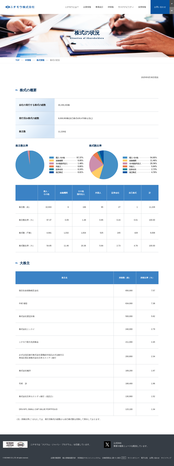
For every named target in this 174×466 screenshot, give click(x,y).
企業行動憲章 (56, 458)
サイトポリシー (133, 458)
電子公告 (144, 458)
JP (172, 3)
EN (172, 10)
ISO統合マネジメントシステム (89, 458)
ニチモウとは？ (72, 7)
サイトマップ (166, 458)
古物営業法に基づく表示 (111, 458)
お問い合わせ (160, 7)
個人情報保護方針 (69, 458)
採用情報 (142, 7)
